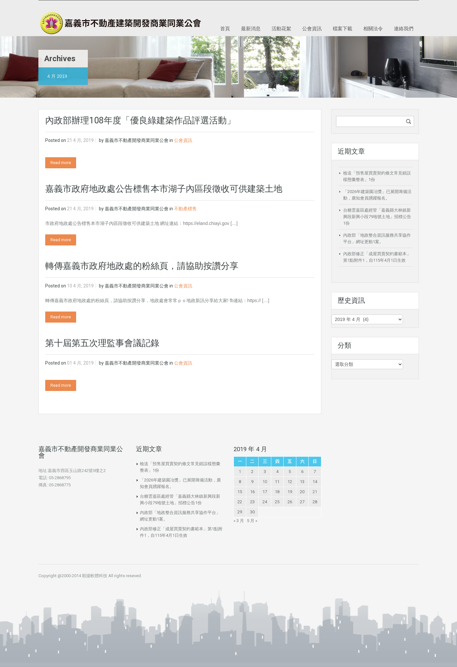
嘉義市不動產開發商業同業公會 (136, 140)
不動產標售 (185, 208)
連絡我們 (403, 28)
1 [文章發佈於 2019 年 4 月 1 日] (240, 471)
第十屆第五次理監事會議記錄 (102, 343)
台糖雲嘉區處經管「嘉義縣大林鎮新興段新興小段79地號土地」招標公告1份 (377, 217)
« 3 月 (239, 520)
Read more (60, 162)
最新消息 (251, 28)
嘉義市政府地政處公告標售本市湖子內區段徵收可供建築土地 (163, 189)
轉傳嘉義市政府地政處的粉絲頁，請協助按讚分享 (141, 266)
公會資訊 (312, 28)
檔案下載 (342, 28)
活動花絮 (281, 28)
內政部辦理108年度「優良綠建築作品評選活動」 (140, 120)
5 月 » (252, 520)
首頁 (225, 28)
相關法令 (373, 28)
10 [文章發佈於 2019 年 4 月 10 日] (264, 481)
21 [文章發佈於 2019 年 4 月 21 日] (315, 491)
